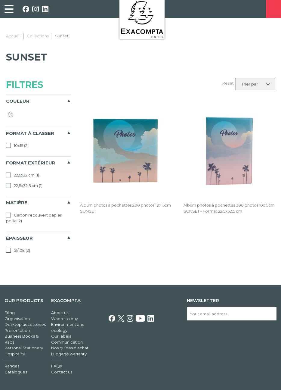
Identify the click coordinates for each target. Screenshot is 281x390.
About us (59, 312)
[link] (9, 9)
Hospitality (15, 353)
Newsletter (203, 300)
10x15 (17, 145)
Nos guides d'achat (69, 347)
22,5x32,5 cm (24, 185)
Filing (10, 312)
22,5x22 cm (22, 175)
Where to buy (64, 318)
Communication (67, 342)
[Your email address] (231, 313)
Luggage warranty (69, 353)
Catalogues (16, 372)
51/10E (18, 250)
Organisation (17, 318)
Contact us (61, 372)
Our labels (61, 336)
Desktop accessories (25, 324)
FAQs (56, 365)
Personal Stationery (24, 347)
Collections (38, 35)
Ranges (12, 365)
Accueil (13, 35)
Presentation (17, 330)
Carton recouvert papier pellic (34, 218)
